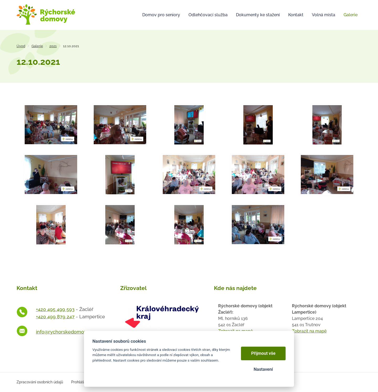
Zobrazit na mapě (309, 331)
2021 (53, 46)
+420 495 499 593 (55, 309)
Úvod (21, 46)
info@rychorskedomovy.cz (65, 332)
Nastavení (263, 369)
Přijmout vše (263, 353)
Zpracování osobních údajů (40, 382)
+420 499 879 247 (55, 316)
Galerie (37, 46)
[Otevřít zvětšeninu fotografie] (51, 124)
